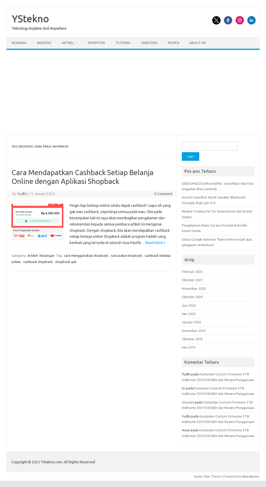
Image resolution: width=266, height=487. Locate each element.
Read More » (155, 243)
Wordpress (250, 476)
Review (173, 42)
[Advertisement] (133, 92)
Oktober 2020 (192, 297)
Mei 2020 (188, 314)
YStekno (30, 18)
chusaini (188, 402)
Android (44, 42)
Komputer (96, 42)
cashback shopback (38, 262)
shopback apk (66, 262)
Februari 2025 (192, 271)
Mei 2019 (188, 347)
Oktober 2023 (192, 280)
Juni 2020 (189, 305)
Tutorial (123, 42)
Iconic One (202, 476)
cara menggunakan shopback (86, 255)
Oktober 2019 (192, 339)
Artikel (68, 42)
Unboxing (149, 42)
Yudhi (21, 194)
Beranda (19, 42)
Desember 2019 (193, 330)
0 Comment (163, 194)
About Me (198, 42)
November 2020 (194, 288)
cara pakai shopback (126, 255)
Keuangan (47, 255)
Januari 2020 (191, 322)
